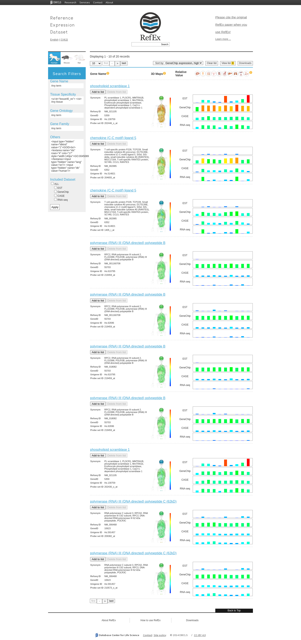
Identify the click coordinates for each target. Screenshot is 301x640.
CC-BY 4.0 (200, 635)
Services (84, 2)
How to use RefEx (150, 620)
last (124, 63)
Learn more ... (223, 39)
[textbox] (146, 44)
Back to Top (234, 610)
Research (70, 2)
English (54, 39)
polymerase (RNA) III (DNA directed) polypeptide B (127, 243)
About (109, 2)
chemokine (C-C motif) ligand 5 (113, 138)
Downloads (245, 63)
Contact (97, 2)
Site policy (160, 635)
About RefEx (109, 620)
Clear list (212, 63)
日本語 (64, 39)
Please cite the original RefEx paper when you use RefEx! (231, 24)
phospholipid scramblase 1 (110, 86)
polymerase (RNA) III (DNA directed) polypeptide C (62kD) (133, 501)
